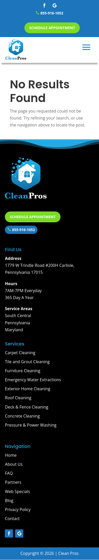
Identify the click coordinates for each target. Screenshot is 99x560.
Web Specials (17, 491)
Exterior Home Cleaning (27, 389)
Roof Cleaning (18, 398)
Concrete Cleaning (22, 416)
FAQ (9, 473)
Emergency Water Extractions (33, 380)
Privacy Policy (18, 509)
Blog (9, 500)
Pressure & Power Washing (30, 425)
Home (10, 455)
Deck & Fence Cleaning (26, 407)
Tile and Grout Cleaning (27, 361)
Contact (12, 518)
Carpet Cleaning (20, 352)
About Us (14, 464)
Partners (13, 482)
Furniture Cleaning (22, 371)
